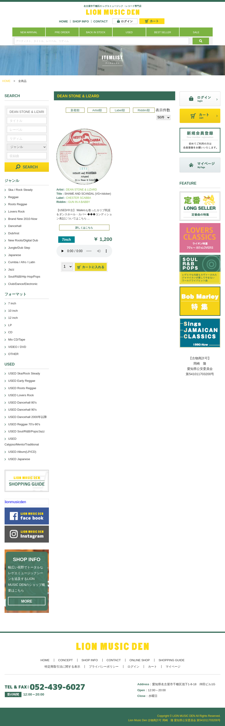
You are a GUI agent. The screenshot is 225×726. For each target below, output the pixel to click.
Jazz (11, 269)
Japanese (14, 255)
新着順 (75, 110)
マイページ (173, 666)
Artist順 (97, 110)
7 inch (12, 303)
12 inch (13, 317)
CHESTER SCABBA (78, 197)
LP (10, 325)
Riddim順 (144, 110)
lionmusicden (15, 502)
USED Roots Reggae (22, 388)
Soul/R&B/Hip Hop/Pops (24, 276)
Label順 (120, 110)
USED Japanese (19, 459)
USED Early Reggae (21, 380)
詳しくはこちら (84, 227)
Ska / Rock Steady (20, 189)
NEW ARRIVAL (28, 32)
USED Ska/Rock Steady (24, 373)
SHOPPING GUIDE (171, 660)
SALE (196, 32)
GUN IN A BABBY (79, 202)
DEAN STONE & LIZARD (81, 189)
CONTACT (100, 21)
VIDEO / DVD (17, 347)
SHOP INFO (80, 21)
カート (152, 666)
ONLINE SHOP (140, 660)
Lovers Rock (16, 211)
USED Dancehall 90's (22, 409)
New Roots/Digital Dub (23, 240)
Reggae (13, 197)
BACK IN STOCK (96, 32)
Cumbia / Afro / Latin (21, 262)
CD (10, 332)
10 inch (13, 310)
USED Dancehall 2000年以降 (27, 417)
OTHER (13, 354)
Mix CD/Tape (16, 339)
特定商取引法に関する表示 (62, 666)
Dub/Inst (13, 233)
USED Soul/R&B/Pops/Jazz (26, 431)
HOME (63, 21)
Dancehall (14, 226)
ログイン (133, 666)
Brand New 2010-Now (22, 219)
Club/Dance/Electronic (23, 284)
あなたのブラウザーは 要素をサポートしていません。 (84, 251)
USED (129, 32)
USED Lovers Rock (21, 395)
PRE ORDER (62, 32)
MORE (26, 601)
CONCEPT (65, 660)
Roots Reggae (17, 204)
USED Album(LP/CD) (22, 451)
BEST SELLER (162, 32)
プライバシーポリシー (104, 666)
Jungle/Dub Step (19, 247)
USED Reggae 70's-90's (24, 424)
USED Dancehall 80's (22, 402)
